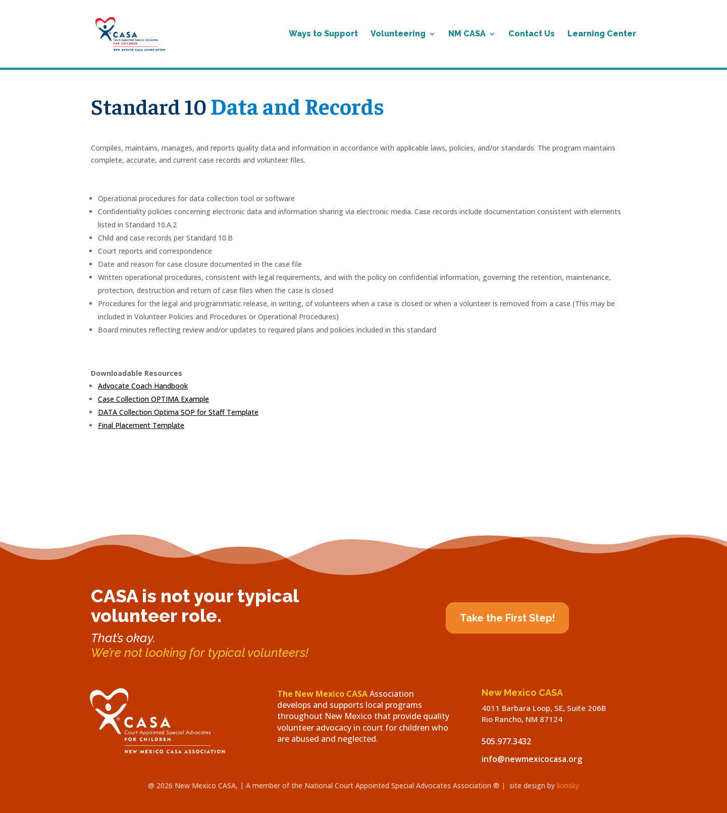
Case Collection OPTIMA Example (153, 399)
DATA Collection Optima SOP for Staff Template (178, 412)
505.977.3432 (506, 741)
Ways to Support (323, 34)
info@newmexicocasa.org (532, 758)
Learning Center (601, 34)
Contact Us (531, 34)
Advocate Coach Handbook (143, 386)
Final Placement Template (141, 425)
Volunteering (398, 34)
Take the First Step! (507, 618)
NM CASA (467, 34)
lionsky (568, 785)
